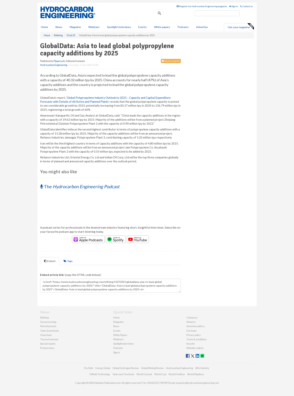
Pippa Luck (59, 60)
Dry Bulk (88, 368)
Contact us (246, 6)
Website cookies (195, 347)
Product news (47, 347)
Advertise (202, 27)
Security (190, 343)
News (116, 326)
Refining (44, 317)
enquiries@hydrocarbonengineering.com (197, 382)
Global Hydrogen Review (125, 368)
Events (142, 27)
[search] (217, 13)
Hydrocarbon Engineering (53, 64)
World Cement (144, 374)
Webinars (94, 27)
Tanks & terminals (49, 330)
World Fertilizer (177, 374)
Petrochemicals (48, 326)
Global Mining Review (152, 368)
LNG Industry (202, 368)
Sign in (233, 6)
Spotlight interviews (119, 27)
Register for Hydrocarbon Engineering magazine (202, 6)
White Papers (120, 335)
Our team (191, 330)
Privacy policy (193, 335)
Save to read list (171, 60)
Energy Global (102, 368)
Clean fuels (46, 335)
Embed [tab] (49, 261)
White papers (162, 27)
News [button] (59, 27)
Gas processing (48, 321)
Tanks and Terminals (123, 374)
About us (191, 321)
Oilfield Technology (99, 374)
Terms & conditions (196, 339)
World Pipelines (195, 374)
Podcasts (183, 27)
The (79, 186)
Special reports (48, 343)
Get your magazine (241, 26)
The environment (49, 339)
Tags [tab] (68, 261)
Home (44, 27)
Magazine (75, 27)
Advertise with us (195, 326)
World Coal (160, 374)
